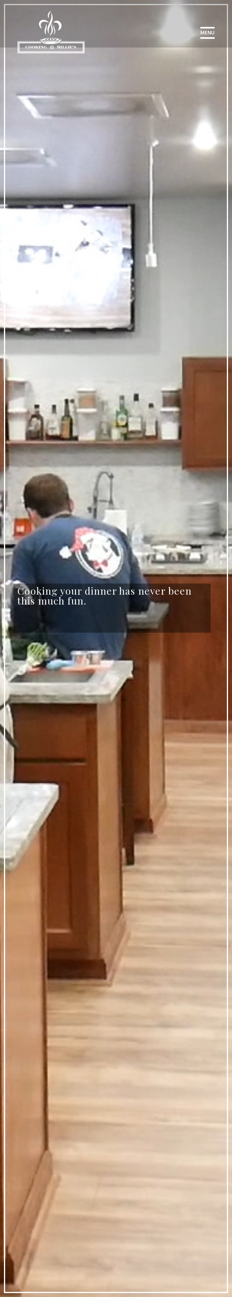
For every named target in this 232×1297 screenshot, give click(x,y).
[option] (112, 597)
